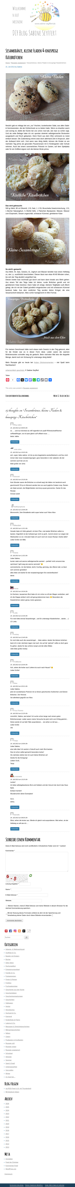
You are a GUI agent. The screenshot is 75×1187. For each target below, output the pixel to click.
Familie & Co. (10, 973)
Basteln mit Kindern (12, 956)
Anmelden (9, 1159)
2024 (7, 1110)
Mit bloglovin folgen (12, 1092)
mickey (16, 634)
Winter (8, 1073)
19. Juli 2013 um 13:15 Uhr (19, 779)
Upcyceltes (9, 1070)
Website (8, 900)
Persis (16, 588)
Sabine (19, 67)
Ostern (8, 1036)
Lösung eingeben (12, 884)
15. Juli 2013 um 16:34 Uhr (19, 591)
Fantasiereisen (11, 976)
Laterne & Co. (10, 1023)
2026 (7, 1103)
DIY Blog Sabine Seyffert (35, 32)
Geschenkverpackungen (14, 996)
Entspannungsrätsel (13, 969)
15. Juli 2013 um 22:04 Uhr (19, 664)
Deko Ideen (10, 963)
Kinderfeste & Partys (13, 1020)
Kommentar (10, 851)
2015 (7, 1140)
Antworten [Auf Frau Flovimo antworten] (14, 733)
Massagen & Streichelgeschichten (18, 1026)
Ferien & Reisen (11, 979)
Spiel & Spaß (10, 1063)
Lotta (16, 613)
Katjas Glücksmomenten (44, 362)
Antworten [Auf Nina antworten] (14, 703)
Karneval (9, 1016)
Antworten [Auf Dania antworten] (14, 581)
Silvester (9, 1057)
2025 (7, 1107)
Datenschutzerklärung (17, 1185)
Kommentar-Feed (12, 1166)
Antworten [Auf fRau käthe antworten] (14, 442)
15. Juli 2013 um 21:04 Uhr (19, 616)
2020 (7, 1124)
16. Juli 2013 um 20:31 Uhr (19, 686)
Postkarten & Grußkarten (14, 1040)
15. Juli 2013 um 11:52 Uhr (19, 555)
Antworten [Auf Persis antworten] (14, 605)
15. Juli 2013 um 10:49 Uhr (19, 510)
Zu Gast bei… (10, 1077)
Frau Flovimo (18, 710)
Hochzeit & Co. (11, 1013)
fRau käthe (18, 425)
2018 (7, 1130)
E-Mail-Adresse (12, 895)
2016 (7, 1137)
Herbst (8, 1006)
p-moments (18, 776)
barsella (16, 815)
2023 (7, 1114)
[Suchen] (26, 937)
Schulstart (9, 1053)
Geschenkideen (11, 993)
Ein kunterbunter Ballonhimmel (17, 395)
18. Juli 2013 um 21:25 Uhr (19, 713)
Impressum (8, 1174)
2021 (7, 1120)
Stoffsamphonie (19, 507)
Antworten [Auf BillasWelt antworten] (14, 545)
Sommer (9, 1060)
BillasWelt (17, 525)
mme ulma (17, 449)
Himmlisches (10, 1010)
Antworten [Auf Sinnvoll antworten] (14, 499)
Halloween (9, 1003)
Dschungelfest (11, 966)
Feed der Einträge (12, 1162)
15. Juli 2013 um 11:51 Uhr (19, 528)
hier (13, 274)
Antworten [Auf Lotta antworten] (14, 627)
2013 (7, 1147)
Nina (15, 683)
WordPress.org (11, 1169)
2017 (7, 1134)
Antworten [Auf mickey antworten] (14, 654)
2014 (7, 1144)
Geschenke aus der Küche (15, 990)
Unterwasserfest (11, 1067)
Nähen (8, 1033)
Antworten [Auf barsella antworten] (14, 829)
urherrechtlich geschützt (15, 370)
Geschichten (10, 1000)
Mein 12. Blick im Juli (61, 395)
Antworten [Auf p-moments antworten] (14, 807)
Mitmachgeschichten (13, 1030)
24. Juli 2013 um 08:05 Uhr (19, 817)
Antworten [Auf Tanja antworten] (14, 769)
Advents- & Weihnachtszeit (15, 949)
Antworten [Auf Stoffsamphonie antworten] (14, 518)
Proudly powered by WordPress (34, 1185)
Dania (16, 553)
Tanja (16, 741)
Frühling (8, 983)
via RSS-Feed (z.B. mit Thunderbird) (18, 1088)
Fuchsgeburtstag (11, 986)
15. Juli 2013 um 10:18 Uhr (19, 479)
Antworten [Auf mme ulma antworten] (14, 469)
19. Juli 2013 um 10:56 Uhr (19, 743)
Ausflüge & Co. (11, 953)
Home (8, 63)
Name (8, 889)
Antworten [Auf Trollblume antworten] (14, 676)
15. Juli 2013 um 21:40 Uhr (19, 637)
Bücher (8, 959)
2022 (7, 1117)
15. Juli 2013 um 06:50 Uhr (19, 428)
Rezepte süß (10, 1043)
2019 (7, 1127)
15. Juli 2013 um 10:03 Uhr (19, 452)
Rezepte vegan (11, 1047)
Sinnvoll (16, 476)
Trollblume (17, 662)
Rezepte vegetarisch (18, 63)
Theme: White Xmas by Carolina (54, 1185)
